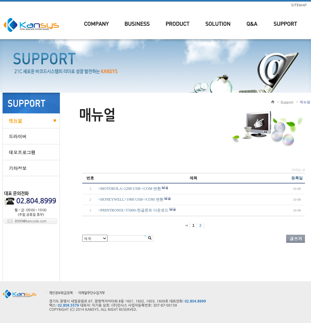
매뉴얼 (15, 120)
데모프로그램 (22, 152)
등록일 (297, 178)
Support (287, 102)
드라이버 (18, 136)
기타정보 (18, 168)
